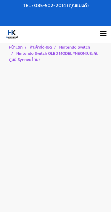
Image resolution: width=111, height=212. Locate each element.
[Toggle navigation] (103, 34)
